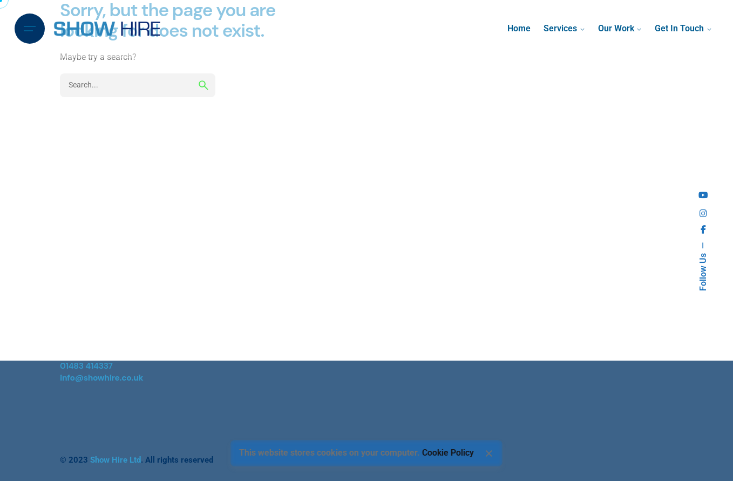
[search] (203, 85)
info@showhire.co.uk (101, 377)
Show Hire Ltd (115, 460)
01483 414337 (86, 366)
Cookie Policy (448, 453)
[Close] (489, 453)
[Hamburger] (30, 28)
